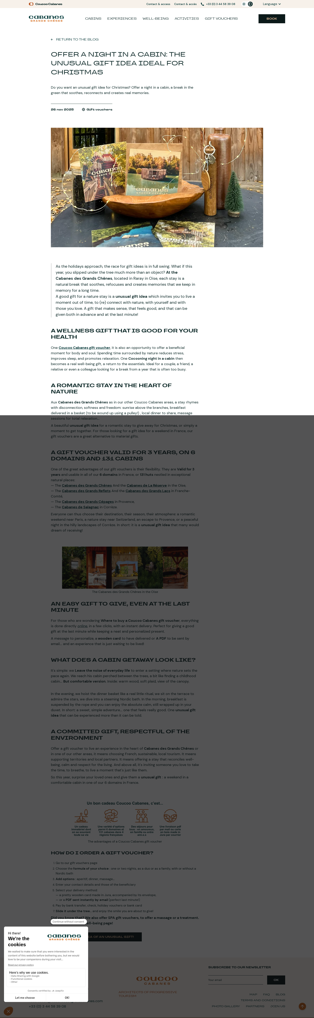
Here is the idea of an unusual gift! (96, 937)
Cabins (93, 18)
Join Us (277, 1006)
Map (253, 994)
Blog (280, 994)
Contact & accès (185, 4)
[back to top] (302, 1006)
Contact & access (158, 4)
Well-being (156, 18)
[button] (272, 4)
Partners (255, 1006)
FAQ (266, 994)
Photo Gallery (226, 1006)
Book (272, 19)
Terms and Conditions (263, 1000)
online (82, 626)
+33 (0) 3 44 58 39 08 (47, 1006)
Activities (187, 18)
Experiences (122, 18)
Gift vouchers (221, 18)
